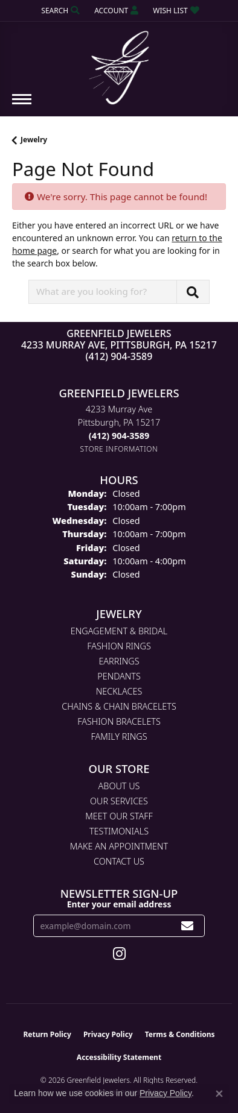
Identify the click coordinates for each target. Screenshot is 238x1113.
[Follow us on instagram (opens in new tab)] (119, 954)
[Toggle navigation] (21, 105)
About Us (119, 786)
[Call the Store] (119, 435)
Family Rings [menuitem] (119, 736)
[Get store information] (119, 449)
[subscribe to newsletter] (188, 925)
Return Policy (47, 1034)
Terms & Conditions (180, 1034)
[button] (59, 10)
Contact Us (119, 861)
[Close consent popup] (219, 1093)
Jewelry (34, 139)
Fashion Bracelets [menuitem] (119, 721)
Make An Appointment (119, 846)
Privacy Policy (108, 1034)
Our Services (119, 801)
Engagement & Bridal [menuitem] (119, 631)
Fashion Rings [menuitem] (119, 646)
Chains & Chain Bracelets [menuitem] (119, 706)
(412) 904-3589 (119, 356)
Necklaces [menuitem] (119, 691)
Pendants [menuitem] (119, 676)
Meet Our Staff (118, 816)
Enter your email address (119, 904)
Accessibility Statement (119, 1057)
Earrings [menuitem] (118, 661)
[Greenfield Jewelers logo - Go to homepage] (119, 63)
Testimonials (119, 831)
